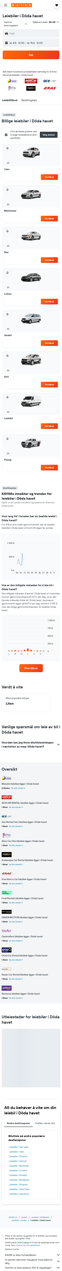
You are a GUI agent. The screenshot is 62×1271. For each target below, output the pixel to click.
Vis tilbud (49, 177)
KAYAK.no (13, 1217)
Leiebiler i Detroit (18, 1161)
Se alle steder (17, 788)
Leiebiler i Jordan (19, 1220)
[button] (5, 5)
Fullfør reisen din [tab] (45, 1123)
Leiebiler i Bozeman (19, 1165)
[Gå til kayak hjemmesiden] (21, 5)
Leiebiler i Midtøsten (40, 1217)
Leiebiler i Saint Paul (19, 1189)
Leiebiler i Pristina (18, 1156)
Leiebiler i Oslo (16, 1151)
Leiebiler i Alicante (18, 1184)
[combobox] (16, 23)
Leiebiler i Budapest (19, 1179)
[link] (31, 668)
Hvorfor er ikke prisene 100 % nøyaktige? (32, 1268)
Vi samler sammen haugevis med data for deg (32, 1261)
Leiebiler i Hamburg (19, 1193)
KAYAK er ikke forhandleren (32, 1255)
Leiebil (24, 1217)
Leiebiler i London (18, 1170)
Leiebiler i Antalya (18, 1175)
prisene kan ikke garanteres (27, 1245)
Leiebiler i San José (18, 1146)
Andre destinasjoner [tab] (18, 1123)
